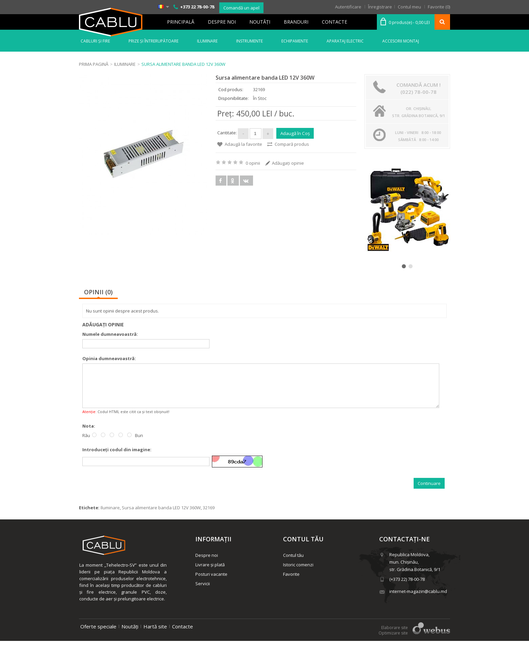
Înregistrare (380, 7)
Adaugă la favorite (243, 143)
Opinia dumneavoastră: (109, 358)
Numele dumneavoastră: (110, 334)
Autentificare (348, 7)
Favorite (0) (439, 7)
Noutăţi (259, 22)
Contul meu (409, 7)
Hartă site (155, 634)
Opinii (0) (98, 292)
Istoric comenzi (298, 573)
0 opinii (253, 162)
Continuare (429, 491)
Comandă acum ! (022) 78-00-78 (418, 88)
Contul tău (293, 563)
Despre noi (222, 22)
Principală (180, 22)
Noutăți (129, 634)
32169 (209, 516)
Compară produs (292, 143)
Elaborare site (394, 636)
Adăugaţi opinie (288, 162)
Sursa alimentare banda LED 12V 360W (161, 516)
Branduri (296, 22)
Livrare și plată (210, 573)
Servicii (202, 592)
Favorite (291, 582)
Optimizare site (393, 641)
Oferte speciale (98, 634)
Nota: (88, 434)
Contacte (334, 22)
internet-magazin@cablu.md (418, 599)
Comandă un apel (241, 8)
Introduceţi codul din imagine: (116, 458)
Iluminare (110, 516)
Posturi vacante (211, 582)
